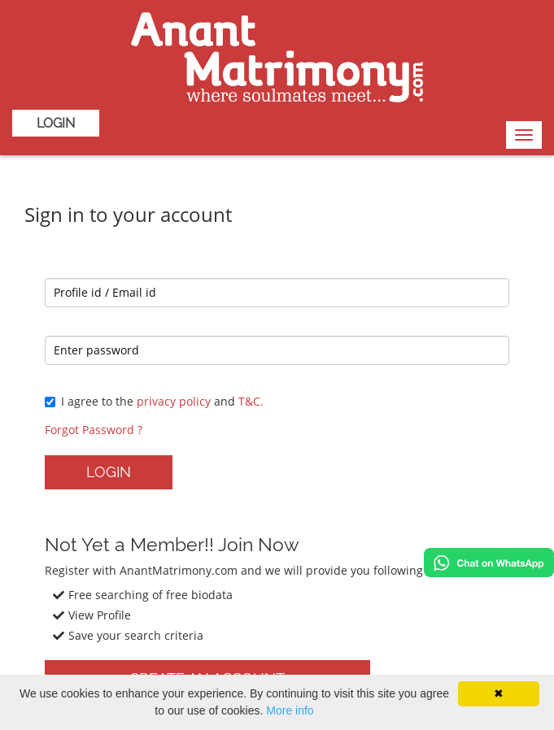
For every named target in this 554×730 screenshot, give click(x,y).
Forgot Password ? (93, 429)
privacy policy (174, 401)
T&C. (251, 401)
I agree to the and (154, 401)
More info (289, 710)
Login (56, 123)
